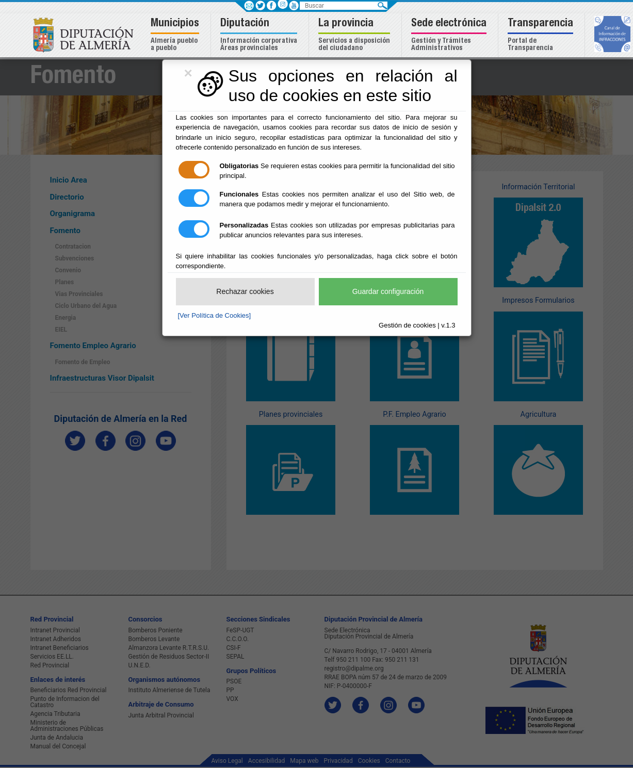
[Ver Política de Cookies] (214, 315)
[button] (176, 35)
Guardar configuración (388, 291)
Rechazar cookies (244, 291)
